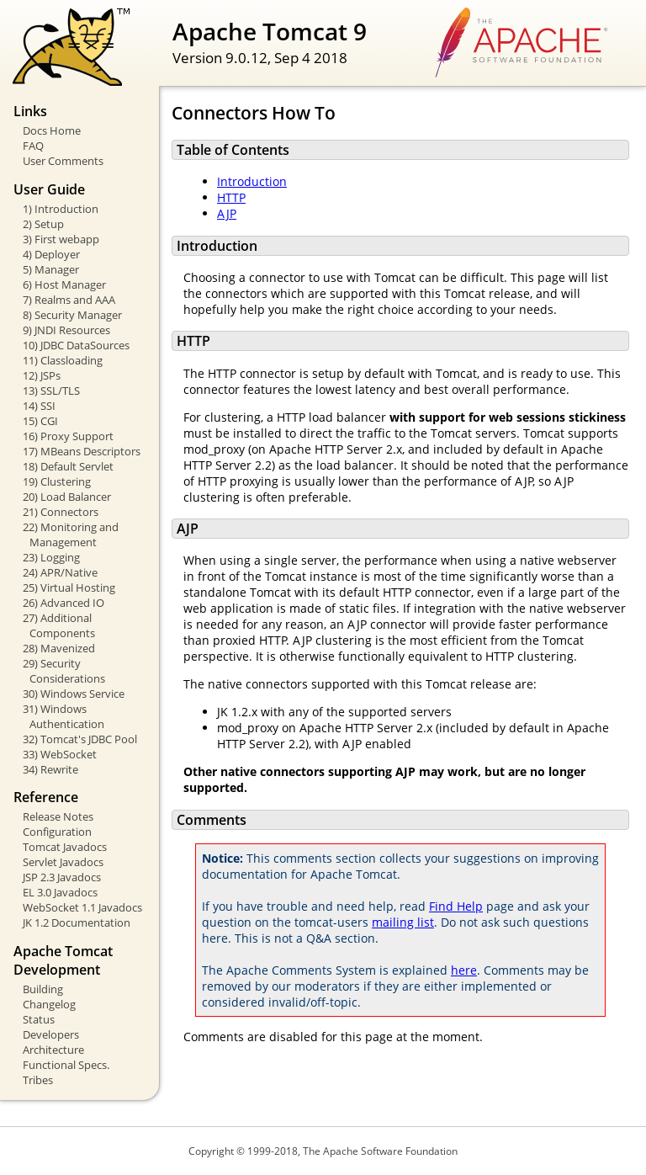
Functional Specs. (66, 1064)
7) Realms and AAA (69, 299)
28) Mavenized (59, 648)
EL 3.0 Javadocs (60, 892)
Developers (51, 1034)
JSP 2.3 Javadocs (62, 877)
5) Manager (51, 269)
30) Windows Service (73, 693)
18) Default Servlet (68, 466)
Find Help (456, 906)
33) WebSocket (60, 754)
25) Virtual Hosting (69, 587)
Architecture (53, 1049)
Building (43, 989)
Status (39, 1019)
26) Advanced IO (63, 602)
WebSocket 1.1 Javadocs (82, 907)
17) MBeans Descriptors (81, 451)
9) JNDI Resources (66, 330)
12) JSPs (42, 375)
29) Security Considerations (64, 671)
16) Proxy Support (68, 436)
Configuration (57, 831)
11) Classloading (63, 360)
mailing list (403, 922)
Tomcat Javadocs (65, 846)
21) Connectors (60, 511)
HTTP (231, 197)
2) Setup (43, 223)
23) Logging (51, 557)
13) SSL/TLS (51, 390)
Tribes (38, 1079)
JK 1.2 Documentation (76, 922)
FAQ (33, 145)
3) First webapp (61, 239)
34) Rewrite (50, 769)
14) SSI (39, 405)
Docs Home (52, 130)
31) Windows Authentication (63, 716)
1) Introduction (60, 208)
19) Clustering (57, 481)
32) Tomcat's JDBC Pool (80, 739)
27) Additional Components (59, 625)
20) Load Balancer (67, 496)
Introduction (252, 181)
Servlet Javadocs (63, 861)
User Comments (63, 160)
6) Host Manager (64, 284)
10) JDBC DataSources (76, 345)
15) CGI (40, 420)
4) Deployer (51, 254)
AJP (226, 213)
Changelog (49, 1004)
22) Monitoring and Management (71, 534)
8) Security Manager (72, 314)
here (464, 970)
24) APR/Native (60, 572)
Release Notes (58, 816)
